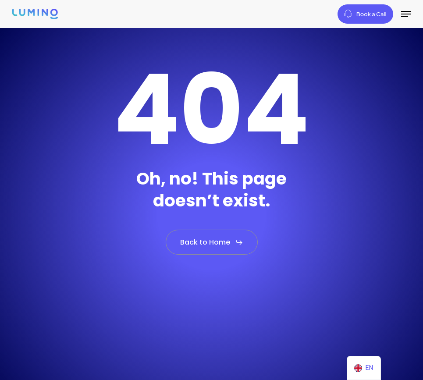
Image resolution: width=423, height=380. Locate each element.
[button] (406, 14)
